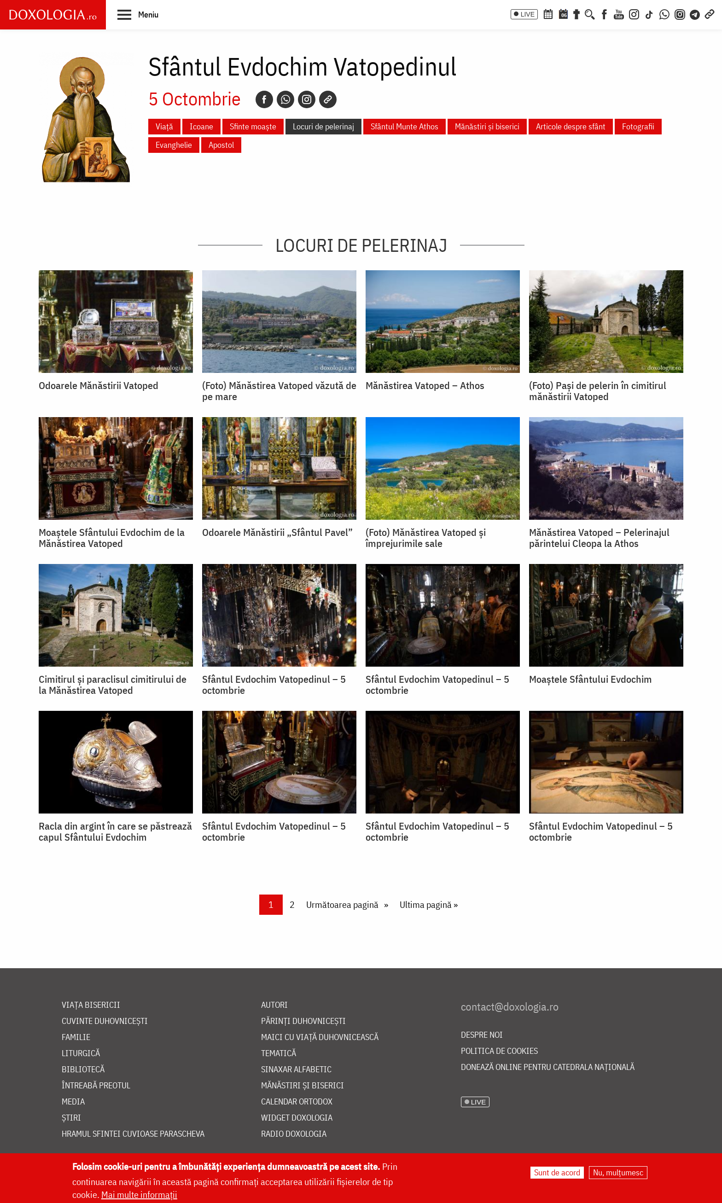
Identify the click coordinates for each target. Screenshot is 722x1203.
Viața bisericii (91, 1005)
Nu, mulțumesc (618, 1172)
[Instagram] (634, 13)
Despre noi (482, 1035)
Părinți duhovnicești (303, 1021)
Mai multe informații (139, 1194)
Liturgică (81, 1053)
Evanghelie (174, 144)
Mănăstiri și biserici (487, 126)
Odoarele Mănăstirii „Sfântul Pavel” (277, 532)
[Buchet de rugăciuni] (576, 13)
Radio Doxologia (293, 1134)
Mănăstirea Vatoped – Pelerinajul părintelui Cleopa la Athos (599, 538)
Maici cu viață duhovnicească (319, 1037)
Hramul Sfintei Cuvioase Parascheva (133, 1134)
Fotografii (638, 126)
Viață (164, 126)
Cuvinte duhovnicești (105, 1021)
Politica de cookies (499, 1051)
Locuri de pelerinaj (323, 126)
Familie (76, 1037)
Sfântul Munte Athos (404, 126)
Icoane (201, 126)
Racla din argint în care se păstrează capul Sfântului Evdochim (115, 831)
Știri (71, 1118)
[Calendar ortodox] (548, 13)
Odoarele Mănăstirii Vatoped (98, 385)
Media (73, 1102)
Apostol (221, 144)
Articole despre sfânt (571, 126)
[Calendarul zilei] (563, 13)
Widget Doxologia (296, 1118)
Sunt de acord (557, 1172)
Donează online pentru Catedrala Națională (548, 1067)
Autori (274, 1005)
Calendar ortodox (296, 1102)
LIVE (528, 14)
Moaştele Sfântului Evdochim (590, 679)
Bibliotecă (83, 1070)
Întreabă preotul (96, 1086)
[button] (137, 14)
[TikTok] (649, 13)
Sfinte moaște (253, 126)
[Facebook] (604, 13)
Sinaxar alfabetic (296, 1070)
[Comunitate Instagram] (680, 13)
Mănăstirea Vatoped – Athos (425, 385)
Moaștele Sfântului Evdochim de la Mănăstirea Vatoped (112, 538)
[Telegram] (695, 13)
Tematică (278, 1053)
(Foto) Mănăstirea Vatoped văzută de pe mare (279, 391)
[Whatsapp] (285, 99)
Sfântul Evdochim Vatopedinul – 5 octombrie (274, 685)
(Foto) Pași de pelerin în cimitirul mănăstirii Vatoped (597, 391)
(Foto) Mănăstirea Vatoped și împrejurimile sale (426, 538)
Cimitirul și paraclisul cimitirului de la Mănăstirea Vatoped (112, 685)
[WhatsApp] (664, 13)
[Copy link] (328, 99)
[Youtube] (618, 13)
